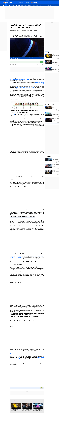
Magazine (8, 5)
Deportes (12, 5)
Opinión (22, 5)
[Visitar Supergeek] (51, 6)
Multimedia (29, 5)
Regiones (16, 5)
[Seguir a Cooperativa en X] (7, 0)
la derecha (13, 114)
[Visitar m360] (50, 6)
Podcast (25, 5)
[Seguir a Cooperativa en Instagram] (8, 0)
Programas (33, 5)
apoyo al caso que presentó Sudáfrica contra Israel (25, 87)
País (5, 5)
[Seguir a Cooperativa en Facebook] (6, 0)
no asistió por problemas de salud (28, 281)
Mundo (19, 5)
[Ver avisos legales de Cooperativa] (48, 6)
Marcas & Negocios (38, 5)
